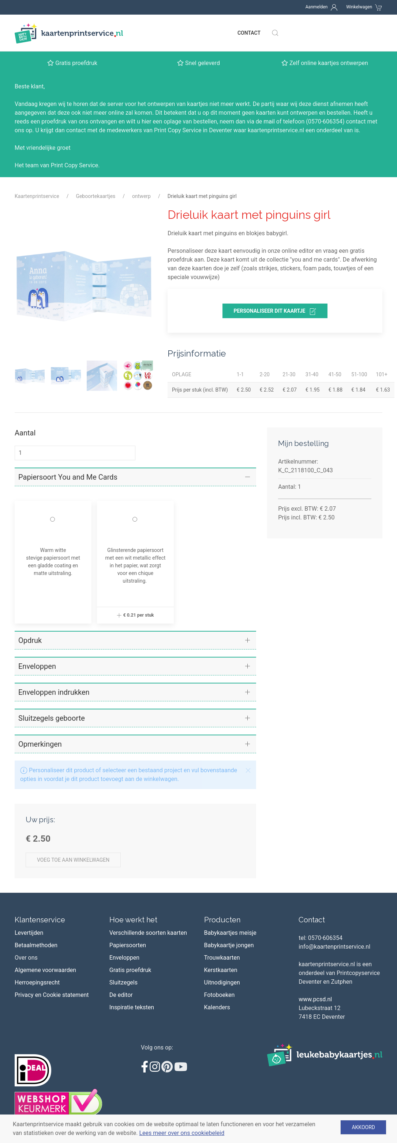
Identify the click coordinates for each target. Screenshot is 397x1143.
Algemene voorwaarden (45, 970)
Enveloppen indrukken (54, 692)
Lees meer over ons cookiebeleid (181, 1132)
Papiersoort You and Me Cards (67, 477)
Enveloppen (37, 666)
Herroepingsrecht (37, 982)
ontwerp (141, 196)
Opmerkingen (40, 744)
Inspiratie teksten (131, 1007)
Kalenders (217, 1007)
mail (269, 121)
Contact (249, 33)
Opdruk (30, 640)
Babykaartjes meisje (230, 932)
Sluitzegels (123, 982)
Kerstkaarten (220, 970)
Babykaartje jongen (229, 945)
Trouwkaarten (222, 957)
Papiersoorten (127, 945)
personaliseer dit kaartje (275, 311)
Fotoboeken (219, 994)
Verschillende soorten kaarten (148, 932)
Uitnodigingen (222, 982)
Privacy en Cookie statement (52, 994)
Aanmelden (317, 6)
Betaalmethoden (36, 945)
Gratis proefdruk (130, 970)
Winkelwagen (359, 6)
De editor (121, 994)
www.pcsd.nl (315, 999)
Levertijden (29, 932)
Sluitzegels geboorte (51, 718)
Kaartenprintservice (37, 196)
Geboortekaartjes (95, 196)
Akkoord (363, 1127)
